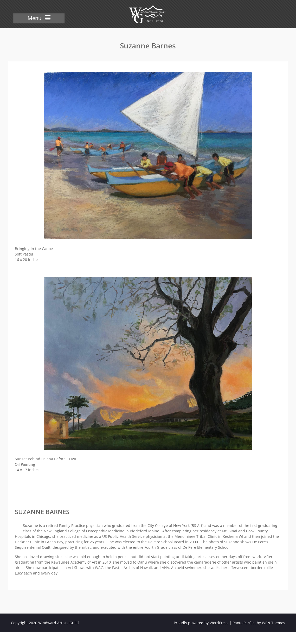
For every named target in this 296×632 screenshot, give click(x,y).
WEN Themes (273, 622)
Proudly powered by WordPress (201, 622)
